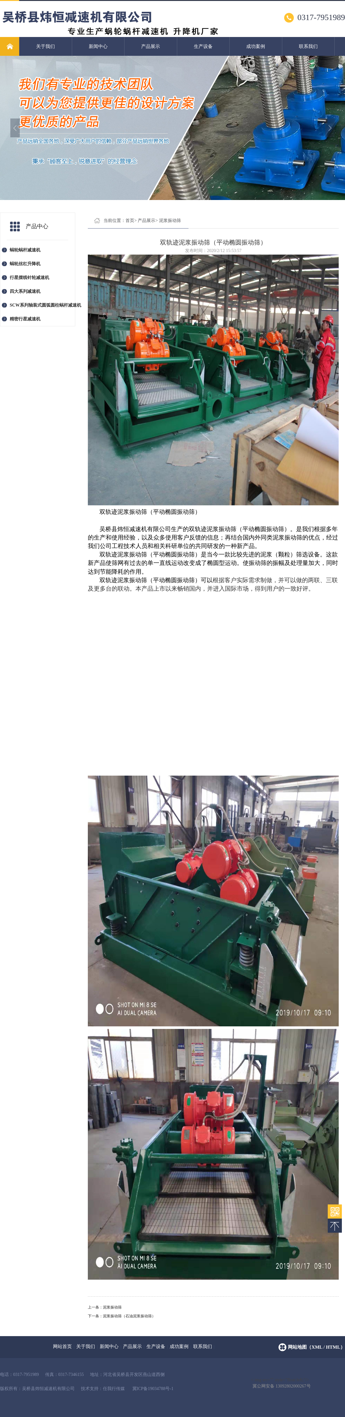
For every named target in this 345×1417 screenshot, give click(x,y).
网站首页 (62, 1346)
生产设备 (203, 46)
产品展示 (150, 46)
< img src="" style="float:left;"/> (281, 1380)
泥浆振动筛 (170, 220)
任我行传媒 (114, 1388)
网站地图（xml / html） (316, 1347)
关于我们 (45, 46)
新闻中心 (98, 46)
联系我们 (308, 46)
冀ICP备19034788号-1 (152, 1388)
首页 (129, 220)
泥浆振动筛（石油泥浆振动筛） (129, 1316)
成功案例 (255, 46)
